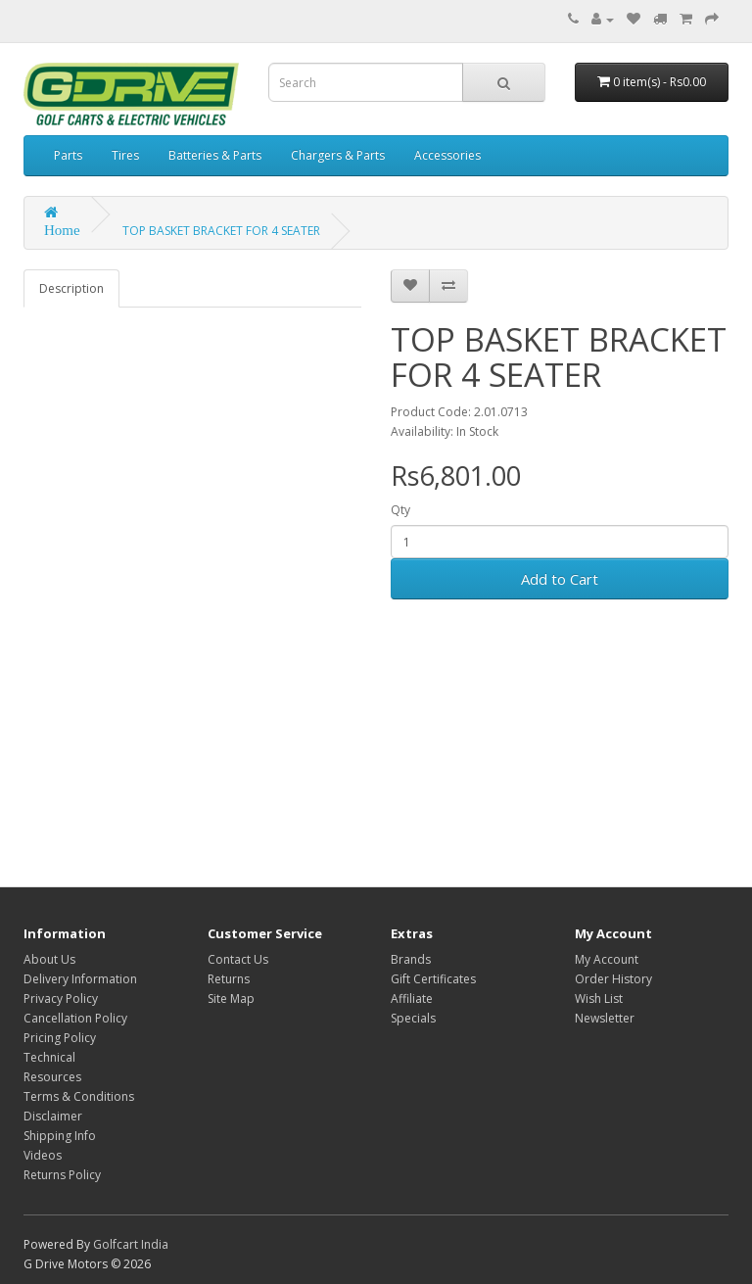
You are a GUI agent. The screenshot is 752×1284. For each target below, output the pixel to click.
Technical (49, 1057)
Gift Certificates (433, 979)
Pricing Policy (60, 1037)
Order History (613, 979)
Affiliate (412, 998)
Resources (52, 1077)
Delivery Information (80, 979)
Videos (43, 1155)
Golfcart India (130, 1244)
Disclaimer (53, 1116)
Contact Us (238, 959)
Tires (125, 155)
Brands (411, 959)
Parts (68, 155)
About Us (49, 959)
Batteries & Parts (214, 155)
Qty (400, 509)
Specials (413, 1018)
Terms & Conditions (79, 1096)
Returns (229, 979)
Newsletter (604, 1018)
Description (71, 288)
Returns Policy (62, 1174)
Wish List (599, 998)
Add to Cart (559, 579)
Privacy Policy (61, 998)
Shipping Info (60, 1135)
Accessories (447, 155)
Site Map (231, 998)
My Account (606, 959)
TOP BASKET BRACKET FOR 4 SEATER (221, 230)
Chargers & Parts (338, 155)
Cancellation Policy (75, 1018)
